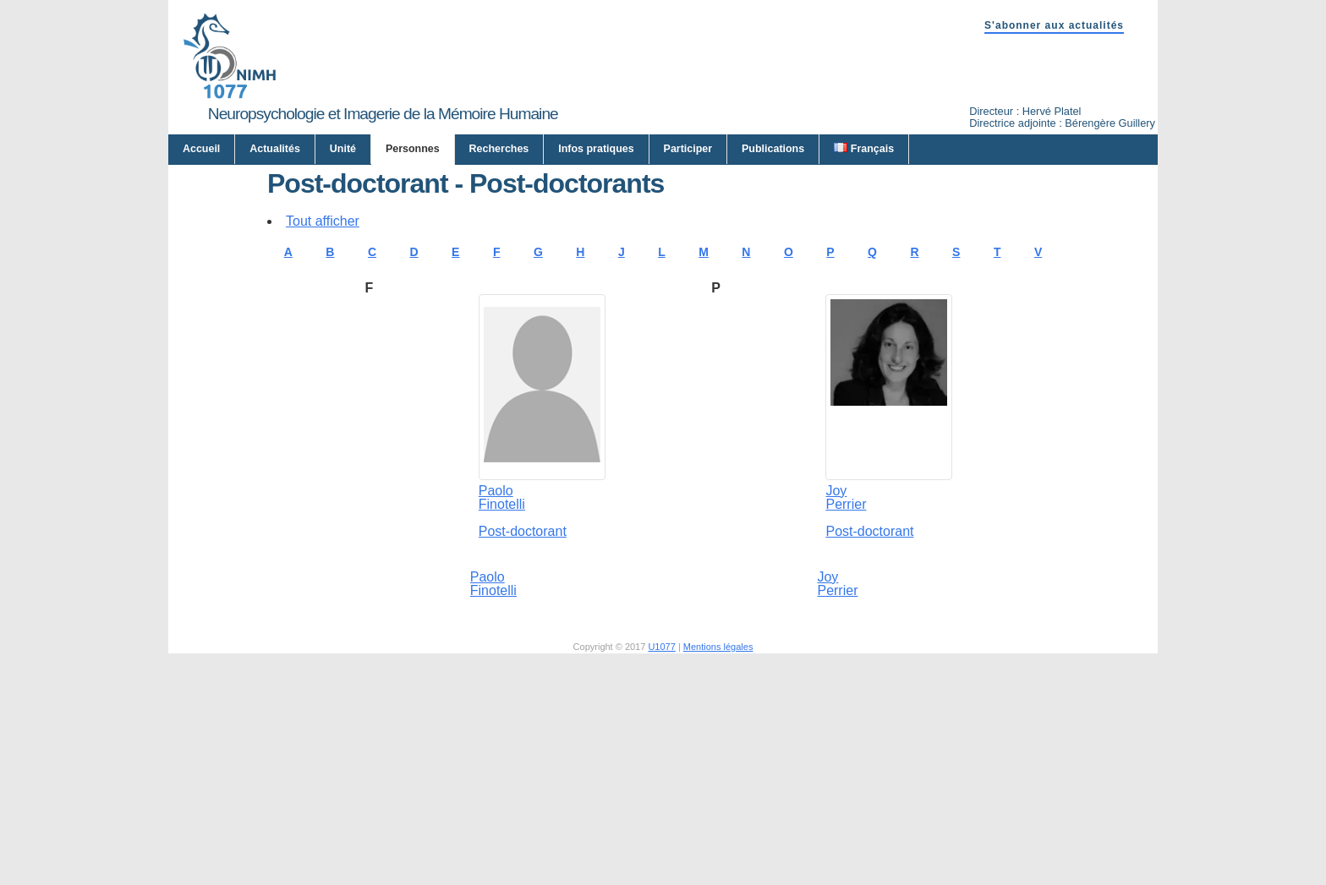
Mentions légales (718, 811)
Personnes (413, 149)
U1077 (661, 811)
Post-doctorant (523, 696)
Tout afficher (322, 386)
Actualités (274, 149)
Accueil (201, 149)
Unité (343, 149)
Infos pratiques (595, 149)
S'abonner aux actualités (1054, 25)
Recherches (499, 149)
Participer (688, 149)
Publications (773, 149)
